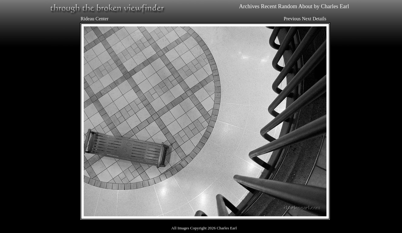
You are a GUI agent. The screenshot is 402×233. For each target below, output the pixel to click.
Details (319, 18)
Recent (269, 6)
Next (306, 18)
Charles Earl (335, 6)
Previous (292, 18)
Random (287, 6)
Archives (249, 6)
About (305, 6)
